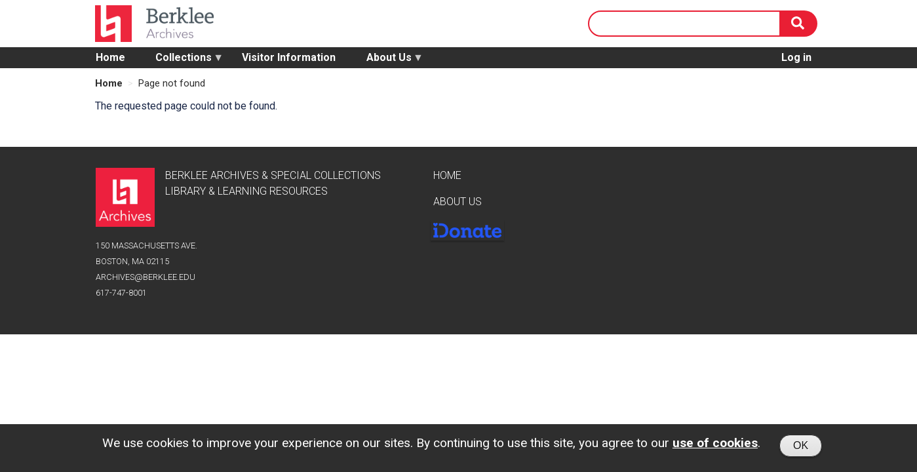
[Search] (799, 23)
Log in (796, 57)
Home (110, 57)
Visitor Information (289, 57)
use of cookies (715, 445)
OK (800, 448)
